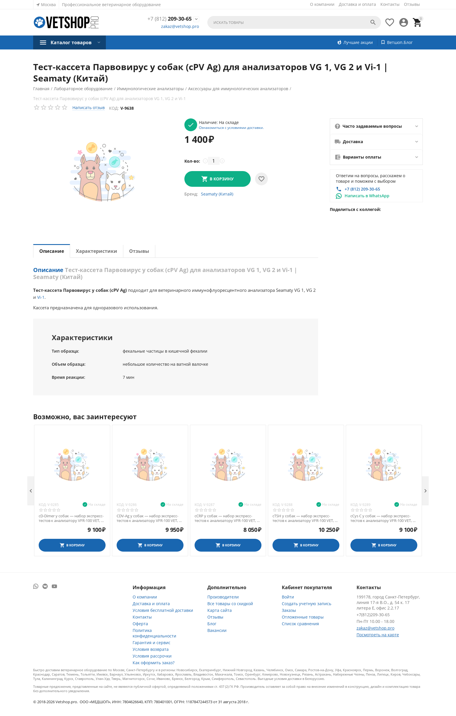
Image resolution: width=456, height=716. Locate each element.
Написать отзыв (88, 107)
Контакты (390, 4)
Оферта (140, 623)
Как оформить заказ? (153, 662)
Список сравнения (300, 623)
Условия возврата (151, 649)
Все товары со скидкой (230, 603)
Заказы (289, 610)
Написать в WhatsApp (367, 195)
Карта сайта (219, 610)
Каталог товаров (71, 42)
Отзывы (412, 4)
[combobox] (294, 22)
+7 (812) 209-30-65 (362, 189)
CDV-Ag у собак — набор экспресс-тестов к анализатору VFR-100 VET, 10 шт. (150, 518)
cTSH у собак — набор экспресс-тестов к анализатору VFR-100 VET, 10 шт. (305, 518)
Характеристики (96, 251)
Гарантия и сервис (151, 642)
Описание (51, 251)
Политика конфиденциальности (154, 633)
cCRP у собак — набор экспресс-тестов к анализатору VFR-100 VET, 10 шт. (228, 518)
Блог (211, 623)
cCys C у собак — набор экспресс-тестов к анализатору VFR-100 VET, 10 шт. (383, 518)
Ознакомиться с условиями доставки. (231, 127)
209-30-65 (169, 19)
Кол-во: (192, 161)
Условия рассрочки (152, 656)
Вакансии (217, 630)
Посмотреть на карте (378, 634)
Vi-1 (40, 297)
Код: (114, 108)
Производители (223, 597)
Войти (288, 597)
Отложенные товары (303, 617)
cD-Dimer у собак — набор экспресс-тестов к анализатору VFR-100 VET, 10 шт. (72, 518)
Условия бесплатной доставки (163, 610)
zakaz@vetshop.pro (180, 26)
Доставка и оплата (357, 4)
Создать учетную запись (306, 603)
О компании (322, 4)
